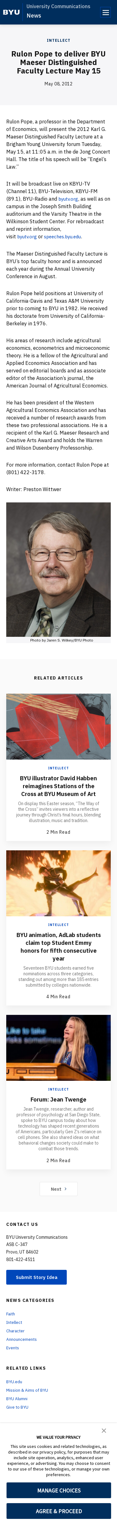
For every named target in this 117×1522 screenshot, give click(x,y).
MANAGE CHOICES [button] (58, 1490)
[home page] (11, 12)
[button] (104, 1430)
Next (58, 1196)
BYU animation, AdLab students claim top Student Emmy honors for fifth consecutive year (59, 954)
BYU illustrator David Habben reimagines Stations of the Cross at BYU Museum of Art (58, 789)
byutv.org (69, 199)
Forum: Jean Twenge (58, 1106)
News (34, 15)
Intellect (59, 40)
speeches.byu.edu (66, 236)
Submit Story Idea (39, 1285)
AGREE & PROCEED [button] (59, 1511)
